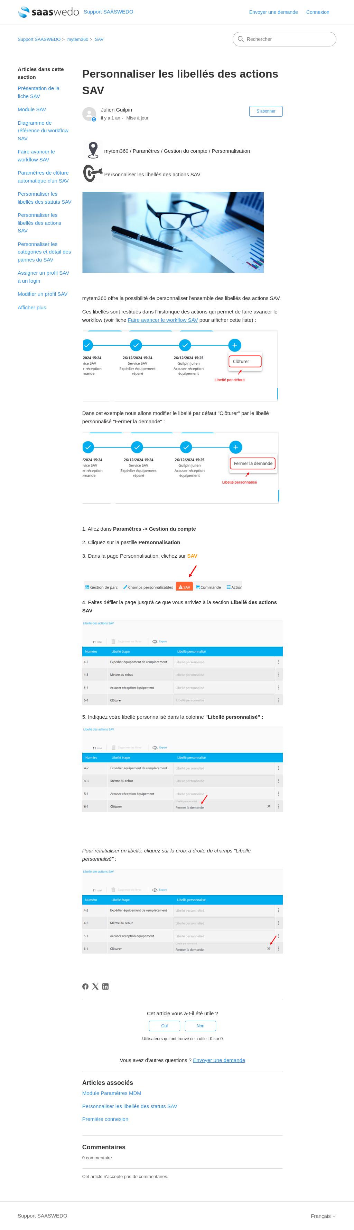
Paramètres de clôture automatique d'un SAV (43, 177)
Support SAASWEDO (39, 39)
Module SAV (32, 109)
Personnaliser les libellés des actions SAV (39, 222)
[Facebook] (85, 986)
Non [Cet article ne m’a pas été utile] (200, 1026)
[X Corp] (95, 986)
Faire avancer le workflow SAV (36, 155)
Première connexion (105, 1119)
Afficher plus (32, 307)
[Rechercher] (284, 39)
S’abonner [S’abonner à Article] (266, 111)
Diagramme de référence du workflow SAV (43, 130)
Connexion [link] (317, 12)
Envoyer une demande (273, 12)
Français (323, 1216)
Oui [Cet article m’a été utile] (164, 1026)
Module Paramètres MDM (111, 1093)
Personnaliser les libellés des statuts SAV (45, 198)
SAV (99, 39)
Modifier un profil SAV (42, 294)
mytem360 (77, 39)
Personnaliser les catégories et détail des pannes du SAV (44, 252)
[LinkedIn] (105, 986)
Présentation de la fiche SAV (38, 92)
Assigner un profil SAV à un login (43, 277)
